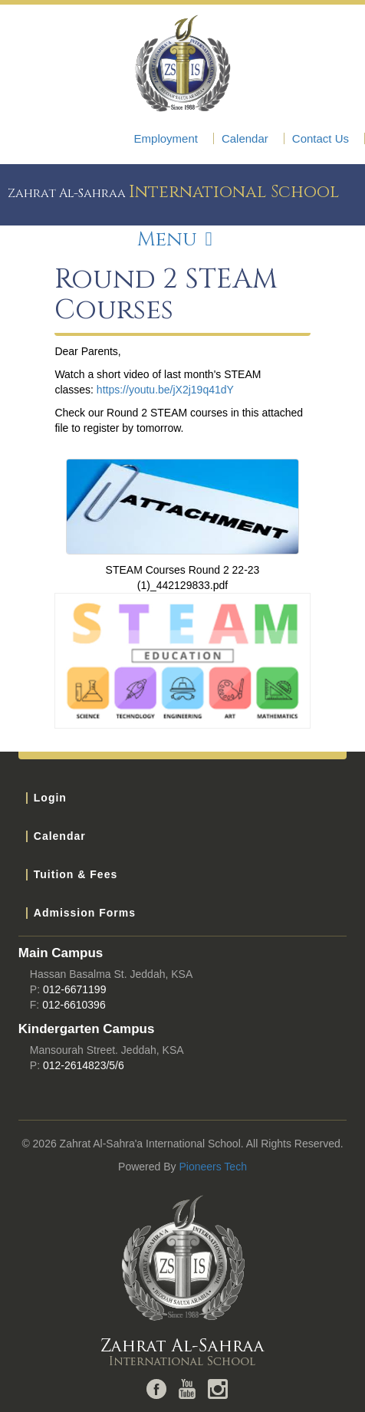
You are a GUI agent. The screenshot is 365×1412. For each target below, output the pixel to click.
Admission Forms (85, 913)
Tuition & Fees (75, 874)
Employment (166, 138)
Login (50, 798)
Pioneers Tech (212, 1166)
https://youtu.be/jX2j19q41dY (165, 389)
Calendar (245, 138)
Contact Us (320, 138)
